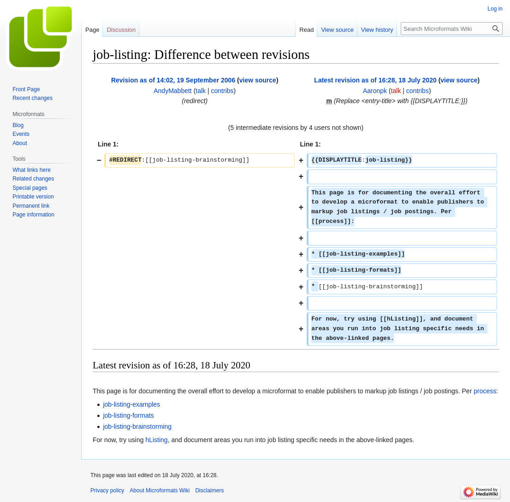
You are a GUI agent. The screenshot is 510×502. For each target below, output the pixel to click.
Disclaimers (209, 490)
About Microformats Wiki (160, 490)
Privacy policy (107, 490)
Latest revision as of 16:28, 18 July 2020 (375, 80)
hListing (156, 440)
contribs (222, 90)
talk (201, 90)
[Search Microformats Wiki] (452, 28)
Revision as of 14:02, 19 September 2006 (173, 80)
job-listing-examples (131, 404)
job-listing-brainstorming (137, 426)
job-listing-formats (128, 415)
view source (257, 80)
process (485, 391)
